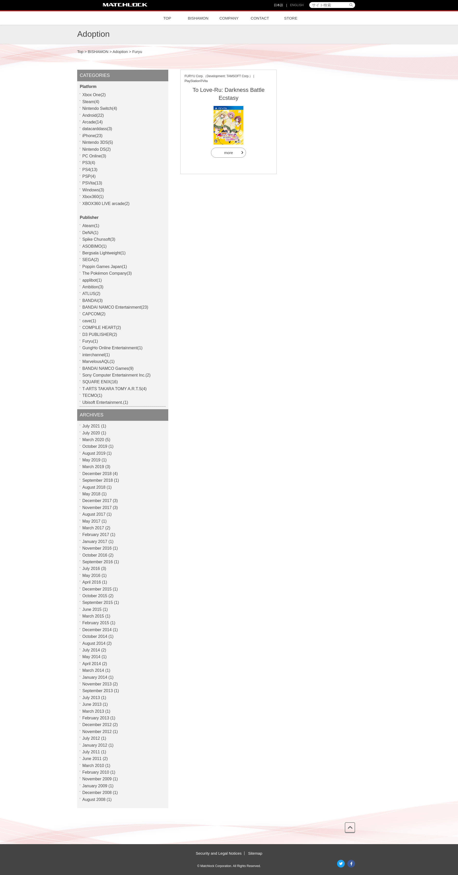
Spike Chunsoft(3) (98, 239)
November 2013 (97, 684)
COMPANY (229, 18)
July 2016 (91, 568)
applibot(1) (92, 280)
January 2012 (94, 745)
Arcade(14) (92, 122)
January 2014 (94, 677)
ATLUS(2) (91, 293)
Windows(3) (93, 190)
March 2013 (93, 711)
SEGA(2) (90, 259)
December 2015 (97, 589)
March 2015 (93, 616)
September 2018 (97, 480)
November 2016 (97, 548)
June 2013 (92, 704)
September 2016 (97, 562)
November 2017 (97, 507)
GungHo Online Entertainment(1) (112, 348)
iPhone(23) (92, 135)
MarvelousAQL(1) (98, 361)
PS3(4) (88, 162)
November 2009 (97, 779)
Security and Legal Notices (219, 853)
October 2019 (94, 446)
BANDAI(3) (92, 300)
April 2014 (91, 664)
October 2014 (94, 636)
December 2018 (97, 473)
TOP (167, 18)
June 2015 (92, 609)
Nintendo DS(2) (96, 149)
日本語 (278, 5)
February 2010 (95, 772)
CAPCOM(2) (93, 314)
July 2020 (91, 433)
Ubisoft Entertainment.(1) (105, 402)
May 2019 (91, 460)
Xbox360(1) (93, 196)
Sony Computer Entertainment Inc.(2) (116, 375)
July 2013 (91, 697)
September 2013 (97, 691)
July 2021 (91, 426)
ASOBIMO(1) (94, 246)
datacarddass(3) (97, 129)
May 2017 (91, 521)
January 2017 (94, 541)
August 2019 (93, 453)
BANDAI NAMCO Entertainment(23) (115, 307)
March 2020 (93, 440)
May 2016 (91, 575)
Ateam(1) (90, 226)
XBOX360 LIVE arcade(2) (105, 203)
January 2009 (94, 786)
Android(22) (93, 115)
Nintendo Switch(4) (99, 108)
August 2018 (93, 487)
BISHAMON (198, 18)
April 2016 (91, 582)
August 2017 (93, 514)
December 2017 (97, 500)
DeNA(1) (90, 232)
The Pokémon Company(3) (107, 273)
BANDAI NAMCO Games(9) (108, 368)
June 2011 (92, 758)
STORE (290, 18)
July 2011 (91, 752)
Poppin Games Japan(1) (104, 266)
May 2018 (91, 494)
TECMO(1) (92, 395)
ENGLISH (297, 5)
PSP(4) (89, 176)
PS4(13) (90, 169)
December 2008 (97, 792)
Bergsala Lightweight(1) (104, 253)
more (228, 152)
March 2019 (93, 467)
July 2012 (91, 738)
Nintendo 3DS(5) (97, 142)
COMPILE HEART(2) (101, 327)
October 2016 (94, 555)
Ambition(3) (92, 287)
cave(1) (89, 321)
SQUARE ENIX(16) (100, 382)
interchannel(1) (96, 355)
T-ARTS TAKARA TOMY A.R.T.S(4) (114, 389)
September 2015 (97, 602)
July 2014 (91, 650)
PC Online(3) (94, 156)
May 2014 (91, 657)
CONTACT (260, 18)
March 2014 (93, 670)
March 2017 (93, 528)
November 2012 (97, 731)
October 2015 (94, 596)
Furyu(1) (90, 341)
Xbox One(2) (94, 95)
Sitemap (255, 853)
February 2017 (95, 534)
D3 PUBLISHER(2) (99, 334)
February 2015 (95, 623)
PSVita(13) (92, 183)
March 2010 (93, 765)
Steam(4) (90, 102)
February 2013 (95, 718)
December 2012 (97, 724)
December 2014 (97, 630)
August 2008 (93, 799)
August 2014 (93, 643)
